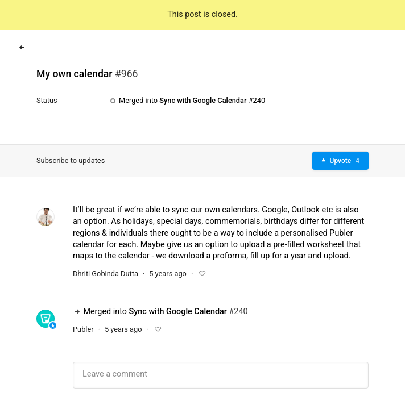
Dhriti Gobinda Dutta (105, 273)
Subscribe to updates (70, 160)
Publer (83, 329)
